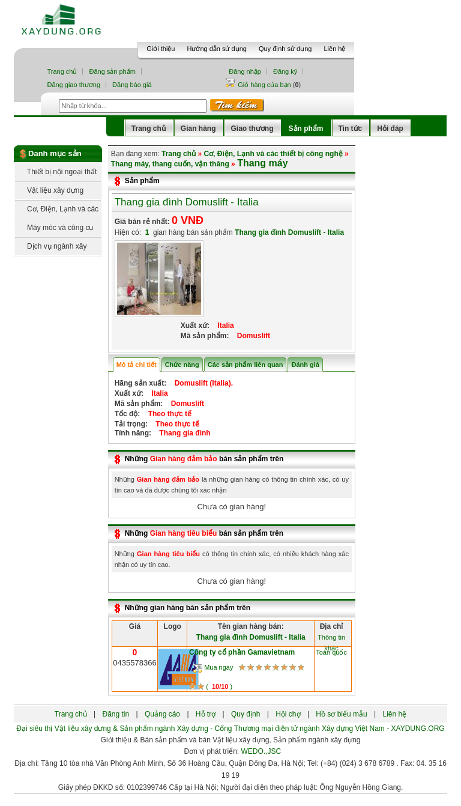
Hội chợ (288, 714)
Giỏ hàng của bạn (265, 84)
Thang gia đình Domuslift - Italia (187, 202)
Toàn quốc (331, 652)
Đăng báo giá (131, 84)
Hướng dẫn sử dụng (216, 48)
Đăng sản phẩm (112, 71)
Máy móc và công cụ (54, 227)
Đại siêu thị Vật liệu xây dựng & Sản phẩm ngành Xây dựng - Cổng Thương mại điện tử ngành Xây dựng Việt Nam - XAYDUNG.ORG (230, 728)
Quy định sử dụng (285, 48)
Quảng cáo (162, 714)
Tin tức (351, 128)
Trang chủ (62, 71)
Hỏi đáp (390, 128)
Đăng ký (285, 71)
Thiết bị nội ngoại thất (56, 172)
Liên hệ (334, 48)
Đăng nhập (245, 71)
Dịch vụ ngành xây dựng (50, 249)
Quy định (245, 714)
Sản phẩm (306, 128)
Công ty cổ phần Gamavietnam (242, 652)
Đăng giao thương (73, 84)
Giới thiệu (160, 48)
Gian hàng (198, 128)
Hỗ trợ (205, 714)
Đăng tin (115, 714)
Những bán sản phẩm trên (204, 459)
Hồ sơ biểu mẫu (341, 714)
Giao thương (252, 128)
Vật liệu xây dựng (49, 190)
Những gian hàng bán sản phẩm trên (187, 608)
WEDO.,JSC (261, 751)
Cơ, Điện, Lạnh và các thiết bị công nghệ (56, 212)
